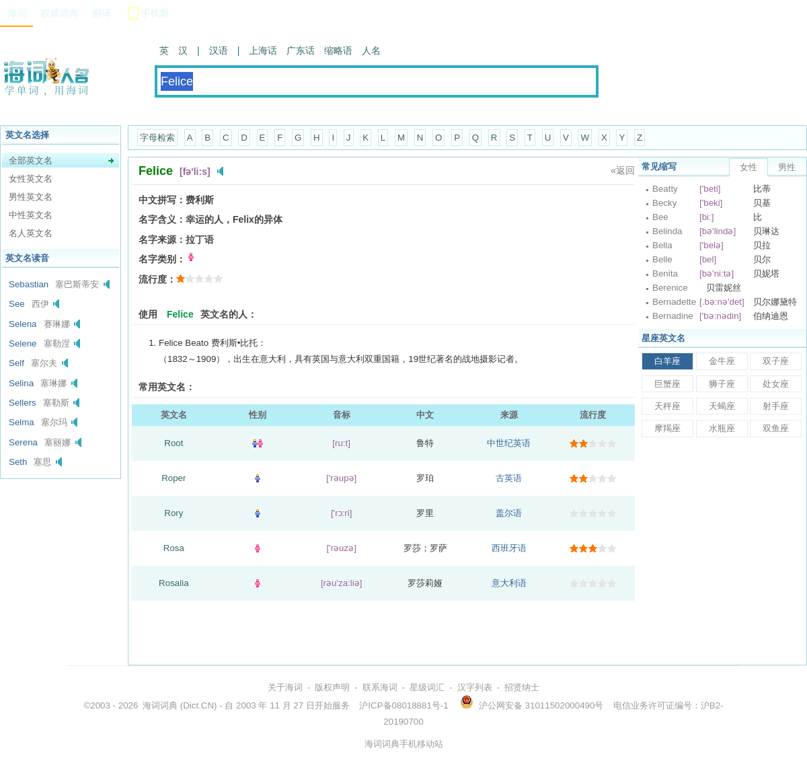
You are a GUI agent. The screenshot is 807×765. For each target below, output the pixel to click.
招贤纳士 (521, 687)
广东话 (300, 50)
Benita (665, 273)
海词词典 (160, 705)
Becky (664, 203)
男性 (787, 167)
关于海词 (285, 687)
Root (173, 443)
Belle (662, 259)
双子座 (776, 361)
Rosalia (173, 583)
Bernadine (672, 316)
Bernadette (674, 302)
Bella (662, 245)
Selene (23, 343)
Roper (173, 478)
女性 (748, 167)
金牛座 (722, 361)
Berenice (670, 288)
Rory (173, 513)
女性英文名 (30, 179)
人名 (371, 50)
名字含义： (162, 219)
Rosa (173, 548)
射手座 (776, 406)
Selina (21, 383)
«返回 (623, 170)
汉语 (218, 50)
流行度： (157, 279)
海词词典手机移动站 (403, 744)
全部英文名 (30, 160)
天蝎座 (722, 406)
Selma (21, 422)
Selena (23, 324)
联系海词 (379, 687)
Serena (23, 442)
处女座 (776, 384)
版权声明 (332, 687)
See (17, 304)
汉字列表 (474, 687)
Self (16, 363)
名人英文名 (30, 233)
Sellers (22, 403)
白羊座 (667, 361)
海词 (16, 13)
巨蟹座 (667, 384)
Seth (18, 462)
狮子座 (722, 384)
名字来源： (162, 239)
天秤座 (667, 406)
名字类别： (162, 259)
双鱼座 (776, 428)
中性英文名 (30, 215)
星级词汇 (427, 687)
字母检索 (157, 138)
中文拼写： (162, 199)
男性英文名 (30, 197)
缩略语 (338, 50)
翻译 (101, 13)
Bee (660, 217)
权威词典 (59, 13)
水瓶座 (722, 428)
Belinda (667, 231)
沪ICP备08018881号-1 (403, 705)
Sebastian (28, 284)
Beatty (665, 189)
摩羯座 (667, 428)
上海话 (263, 50)
